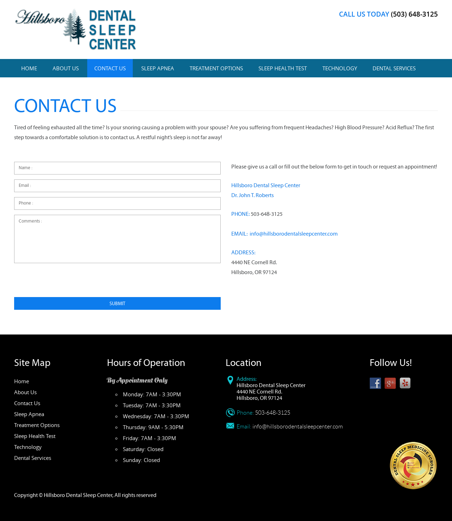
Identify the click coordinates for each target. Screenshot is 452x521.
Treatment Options (216, 68)
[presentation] (67, 283)
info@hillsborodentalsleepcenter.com (294, 234)
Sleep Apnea (157, 68)
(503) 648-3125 (414, 14)
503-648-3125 (266, 214)
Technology (339, 68)
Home (29, 68)
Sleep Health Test (282, 68)
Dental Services (394, 68)
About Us (66, 68)
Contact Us (110, 68)
